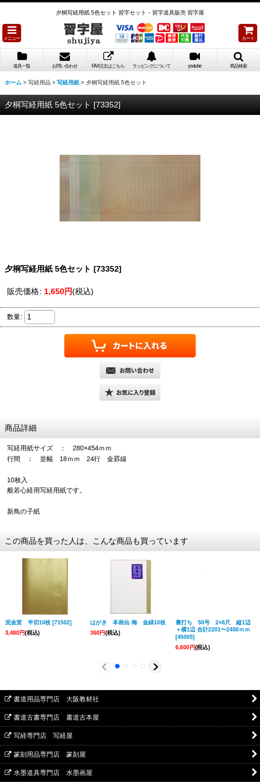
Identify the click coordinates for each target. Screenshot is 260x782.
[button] (11, 33)
